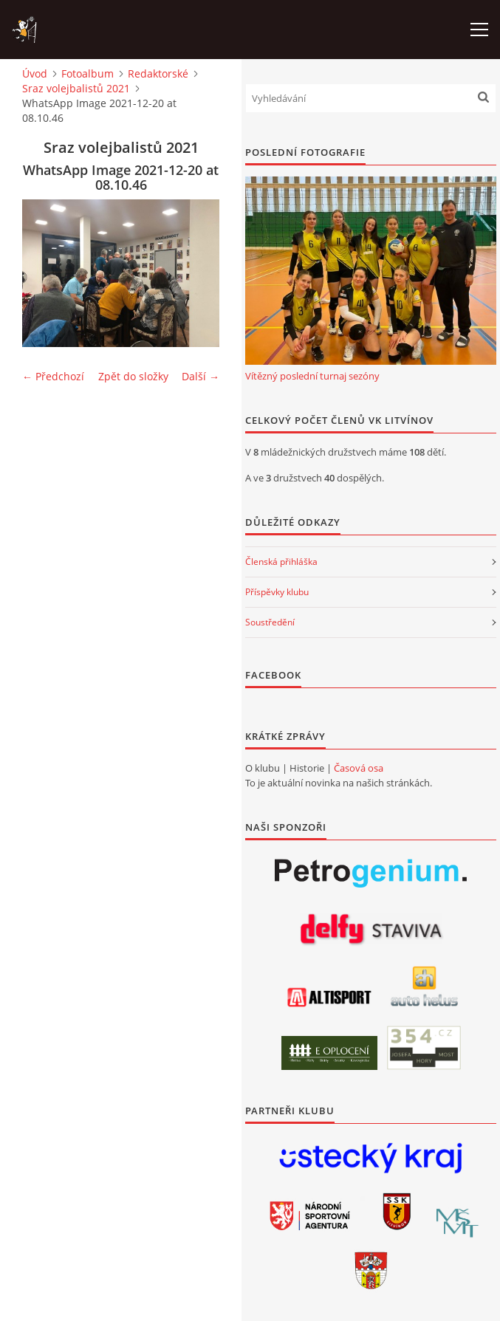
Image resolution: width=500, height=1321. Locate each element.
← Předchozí (53, 376)
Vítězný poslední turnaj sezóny (312, 375)
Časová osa (358, 768)
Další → (200, 376)
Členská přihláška (281, 561)
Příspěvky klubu (277, 592)
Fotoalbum (87, 73)
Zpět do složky (133, 376)
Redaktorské (158, 73)
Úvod (34, 73)
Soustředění (270, 622)
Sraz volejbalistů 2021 (76, 88)
